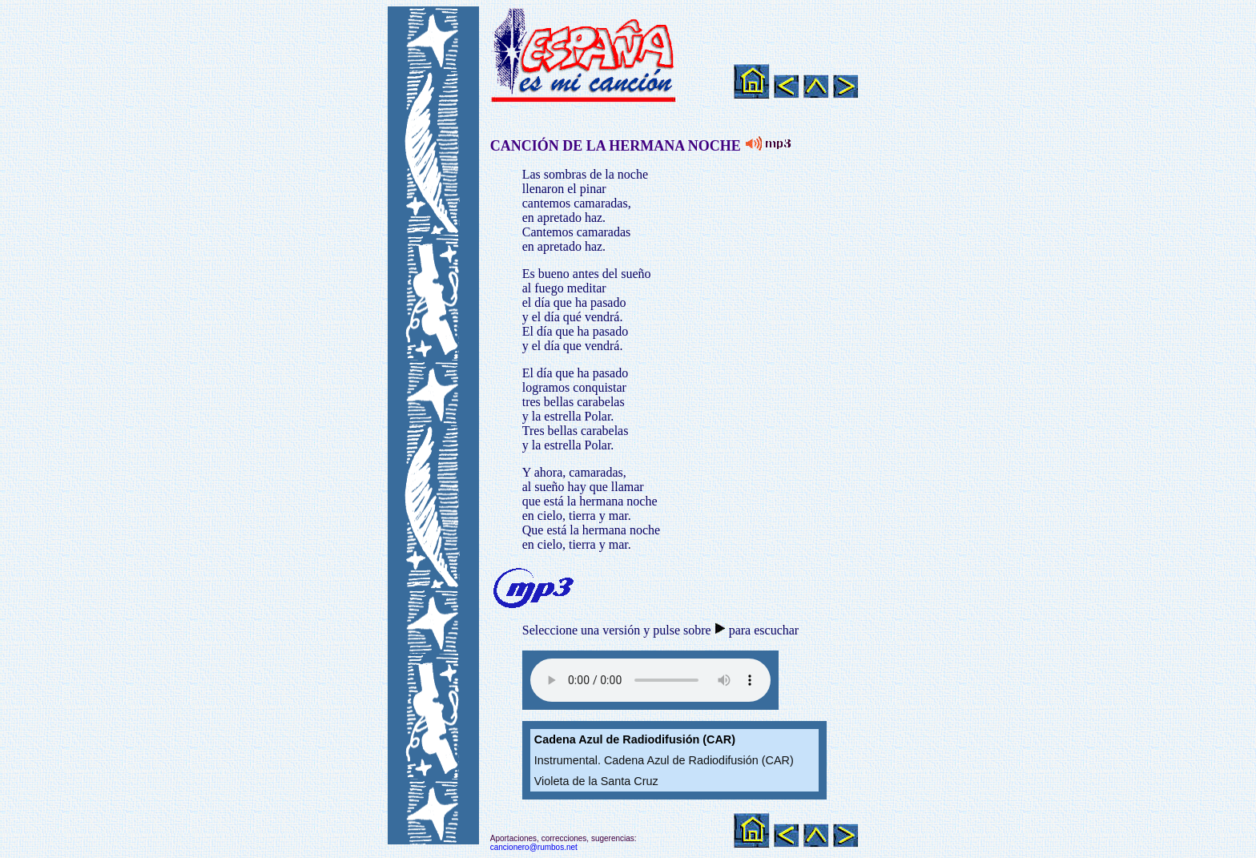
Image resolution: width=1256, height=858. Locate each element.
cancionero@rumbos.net (534, 847)
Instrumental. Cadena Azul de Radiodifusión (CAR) (664, 760)
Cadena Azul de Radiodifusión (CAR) (634, 739)
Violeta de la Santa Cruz (596, 781)
